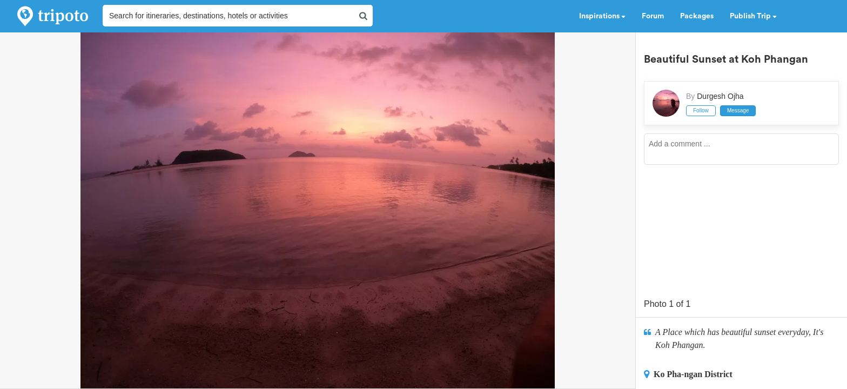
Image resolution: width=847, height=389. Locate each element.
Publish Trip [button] (753, 16)
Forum (653, 16)
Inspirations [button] (602, 16)
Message (738, 110)
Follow (701, 110)
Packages (697, 16)
